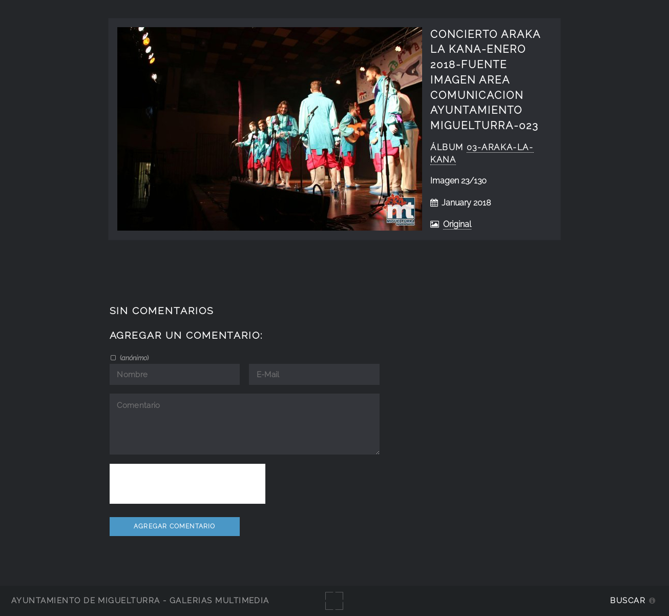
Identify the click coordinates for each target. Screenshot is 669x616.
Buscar (627, 600)
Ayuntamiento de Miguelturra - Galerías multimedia (140, 600)
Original (457, 224)
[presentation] (187, 484)
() (133, 358)
